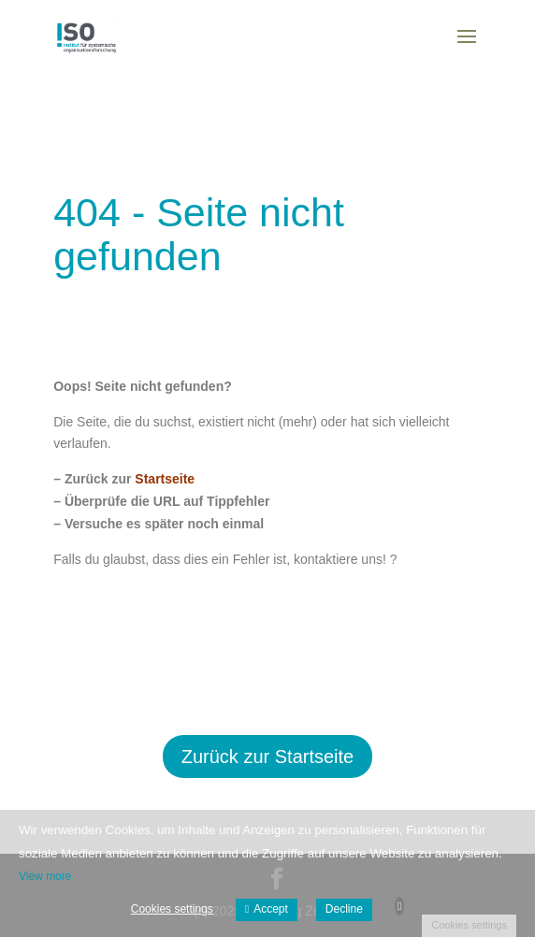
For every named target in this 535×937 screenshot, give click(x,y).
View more (45, 876)
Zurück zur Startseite (267, 756)
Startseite (165, 478)
